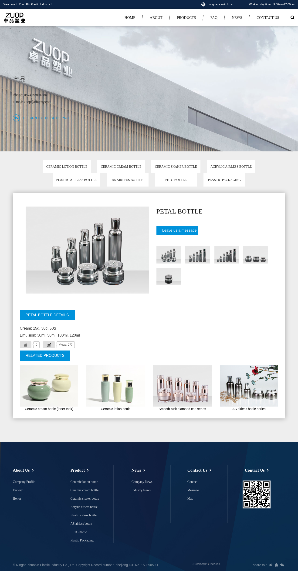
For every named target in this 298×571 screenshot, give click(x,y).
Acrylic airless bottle (231, 166)
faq (213, 18)
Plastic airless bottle (76, 180)
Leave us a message (178, 231)
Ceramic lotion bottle (67, 166)
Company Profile (24, 482)
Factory (18, 490)
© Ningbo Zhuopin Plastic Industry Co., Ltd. (44, 565)
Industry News (141, 490)
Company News (142, 482)
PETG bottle (176, 180)
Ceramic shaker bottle (176, 166)
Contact (192, 482)
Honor (17, 498)
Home (130, 18)
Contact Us (268, 18)
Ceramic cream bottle (121, 166)
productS (186, 18)
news (237, 18)
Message (193, 490)
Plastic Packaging (224, 180)
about (156, 18)
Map (190, 498)
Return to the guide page (47, 118)
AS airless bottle (127, 180)
